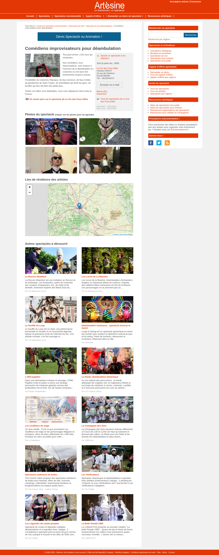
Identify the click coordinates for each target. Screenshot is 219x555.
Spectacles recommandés (67, 16)
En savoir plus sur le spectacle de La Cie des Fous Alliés (59, 99)
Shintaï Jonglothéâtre (37, 391)
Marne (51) (102, 91)
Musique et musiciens (160, 53)
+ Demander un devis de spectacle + (124, 16)
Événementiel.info (179, 129)
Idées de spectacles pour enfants (166, 107)
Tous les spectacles (159, 88)
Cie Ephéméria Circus (37, 291)
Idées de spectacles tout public (165, 105)
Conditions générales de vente (143, 552)
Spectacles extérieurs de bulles (41, 474)
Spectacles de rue (159, 56)
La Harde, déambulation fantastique (100, 377)
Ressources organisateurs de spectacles (169, 110)
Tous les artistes (158, 91)
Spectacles (44, 16)
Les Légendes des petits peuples (42, 523)
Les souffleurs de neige (37, 425)
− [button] (29, 192)
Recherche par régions (159, 39)
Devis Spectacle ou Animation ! (79, 36)
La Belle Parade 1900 (92, 523)
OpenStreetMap (125, 235)
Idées (164, 552)
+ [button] (29, 187)
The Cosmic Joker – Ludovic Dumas (43, 489)
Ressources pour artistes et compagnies (169, 112)
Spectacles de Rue (76, 26)
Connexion (195, 1)
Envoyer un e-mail (109, 84)
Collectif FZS (90, 538)
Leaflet (115, 235)
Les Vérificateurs (90, 474)
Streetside (89, 343)
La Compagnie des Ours (94, 425)
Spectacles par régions (161, 93)
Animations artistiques (160, 51)
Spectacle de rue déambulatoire (99, 26)
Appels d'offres (93, 16)
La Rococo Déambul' (35, 276)
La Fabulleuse (34, 440)
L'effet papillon (32, 377)
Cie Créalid (89, 489)
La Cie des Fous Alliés (107, 68)
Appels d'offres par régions (163, 77)
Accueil (30, 16)
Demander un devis (159, 72)
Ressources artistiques (160, 16)
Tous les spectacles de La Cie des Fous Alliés (115, 100)
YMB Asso (89, 440)
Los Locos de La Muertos (95, 276)
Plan (159, 552)
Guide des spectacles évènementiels (52, 26)
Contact (171, 552)
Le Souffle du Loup (35, 325)
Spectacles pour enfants (161, 58)
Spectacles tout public (160, 61)
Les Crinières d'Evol (93, 391)
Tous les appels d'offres (161, 74)
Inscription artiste (179, 1)
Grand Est (102, 94)
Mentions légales (122, 552)
